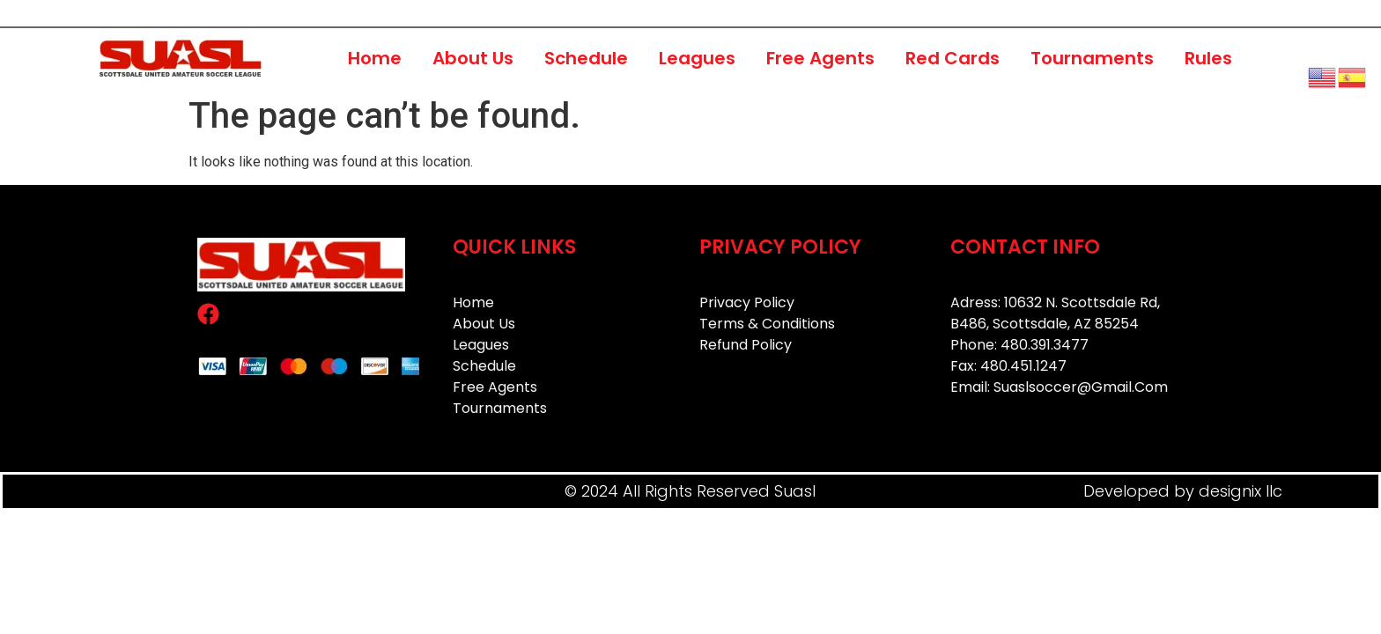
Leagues (697, 58)
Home (375, 58)
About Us (472, 58)
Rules (1208, 58)
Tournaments (1092, 58)
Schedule (586, 58)
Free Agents (820, 58)
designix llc (1240, 491)
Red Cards (952, 58)
